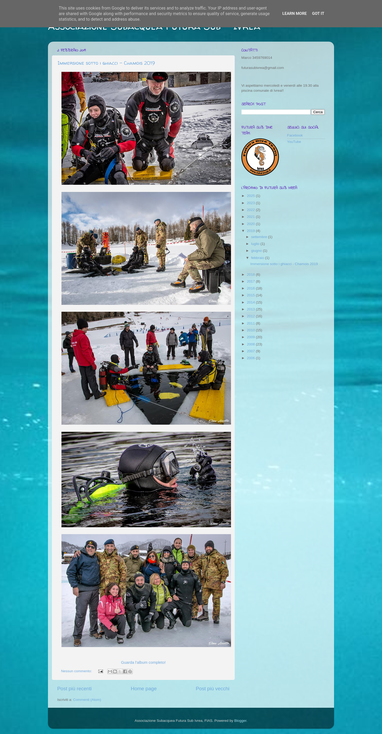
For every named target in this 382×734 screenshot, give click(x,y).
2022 (251, 210)
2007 (251, 351)
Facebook (295, 135)
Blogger (240, 721)
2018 (251, 274)
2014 (251, 302)
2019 (251, 231)
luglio (255, 244)
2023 (251, 203)
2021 (251, 217)
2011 (251, 323)
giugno (257, 251)
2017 (251, 281)
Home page (144, 688)
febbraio (258, 258)
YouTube (294, 142)
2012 (251, 316)
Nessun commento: (77, 671)
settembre (259, 237)
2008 (251, 344)
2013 (251, 309)
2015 (251, 295)
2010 (251, 330)
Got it (318, 13)
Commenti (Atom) (87, 700)
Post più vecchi (212, 688)
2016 (251, 288)
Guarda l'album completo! (143, 662)
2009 (251, 337)
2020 (251, 224)
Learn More (294, 13)
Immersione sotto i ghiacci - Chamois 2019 (106, 63)
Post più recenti (74, 688)
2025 (251, 196)
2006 (251, 358)
